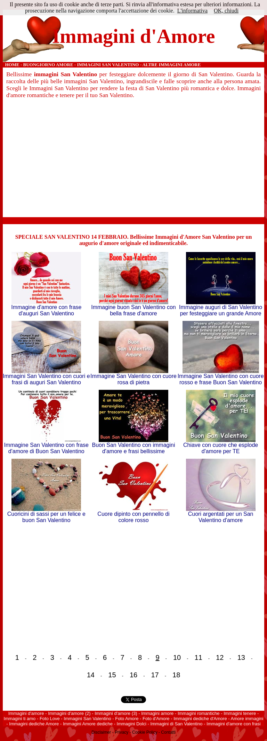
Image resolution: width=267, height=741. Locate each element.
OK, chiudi (226, 11)
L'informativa (192, 11)
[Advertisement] (133, 159)
